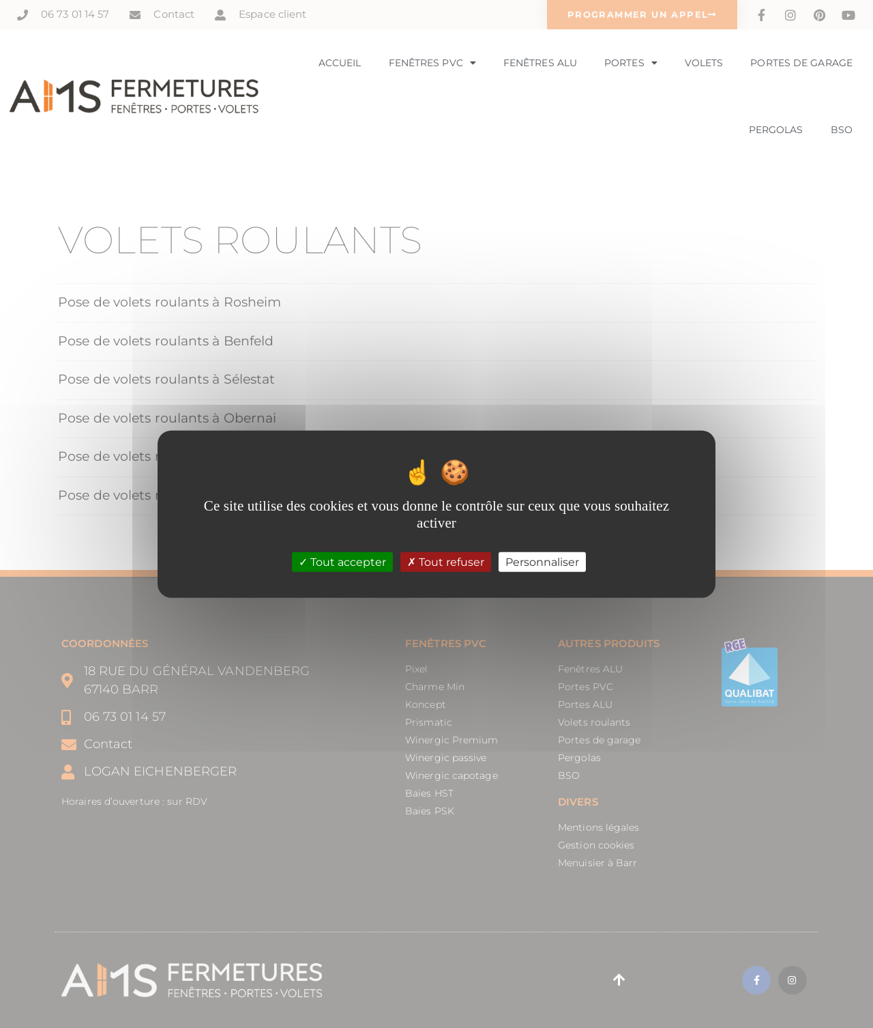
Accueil (340, 63)
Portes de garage (801, 63)
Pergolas (776, 130)
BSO (842, 130)
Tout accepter (342, 561)
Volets (704, 63)
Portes (630, 62)
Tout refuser (445, 561)
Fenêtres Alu (540, 63)
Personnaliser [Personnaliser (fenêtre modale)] (542, 561)
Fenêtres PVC (432, 62)
